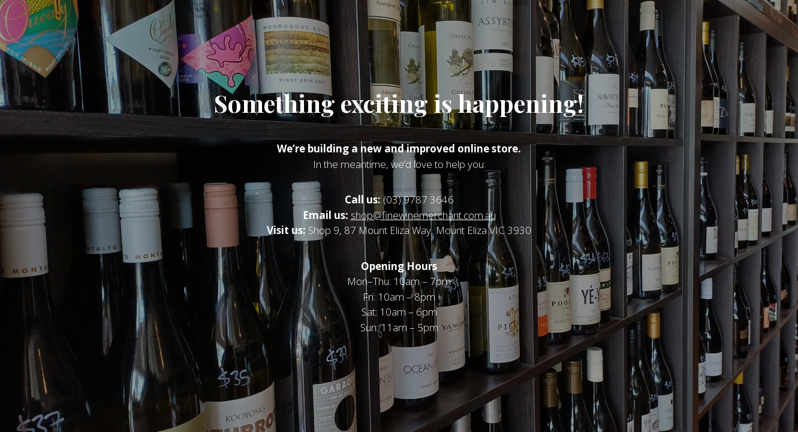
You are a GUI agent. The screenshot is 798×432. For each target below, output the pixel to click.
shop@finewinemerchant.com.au (423, 215)
